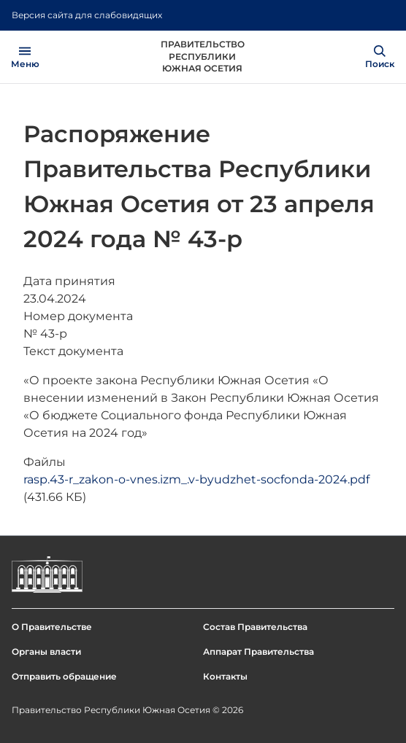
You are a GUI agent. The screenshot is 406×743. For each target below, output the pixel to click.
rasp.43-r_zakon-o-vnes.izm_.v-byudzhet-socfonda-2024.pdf (196, 479)
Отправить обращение (64, 676)
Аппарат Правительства (258, 651)
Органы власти (46, 651)
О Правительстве (52, 626)
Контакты (225, 676)
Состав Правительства (255, 626)
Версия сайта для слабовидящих (87, 14)
